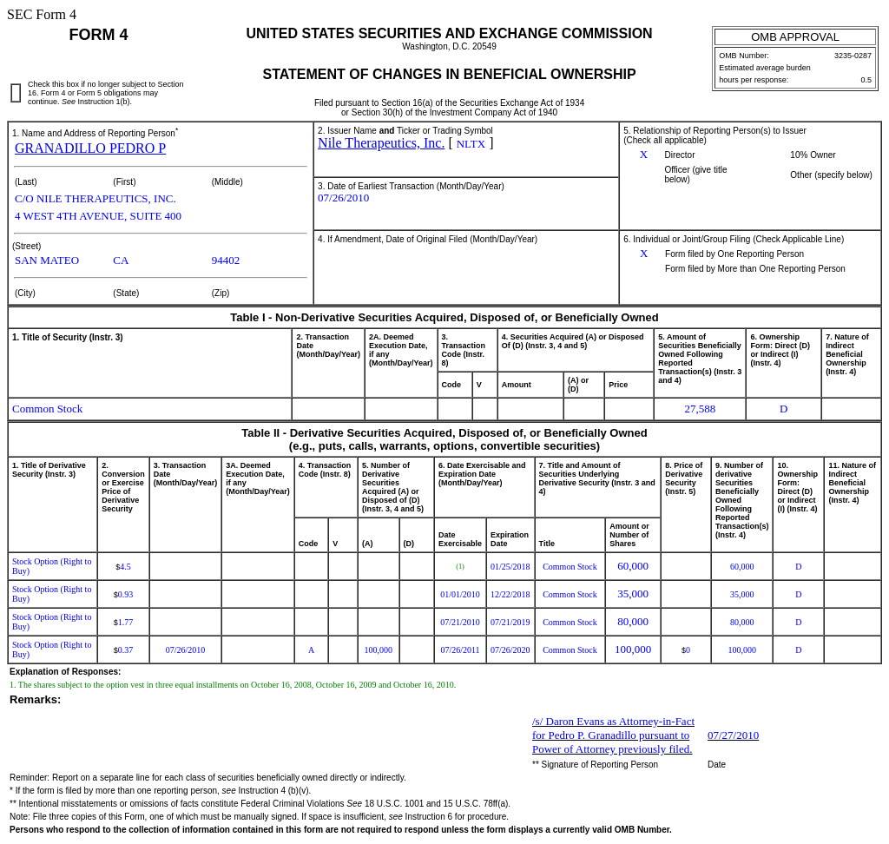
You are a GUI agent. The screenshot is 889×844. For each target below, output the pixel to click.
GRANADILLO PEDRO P (90, 148)
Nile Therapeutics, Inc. (381, 142)
